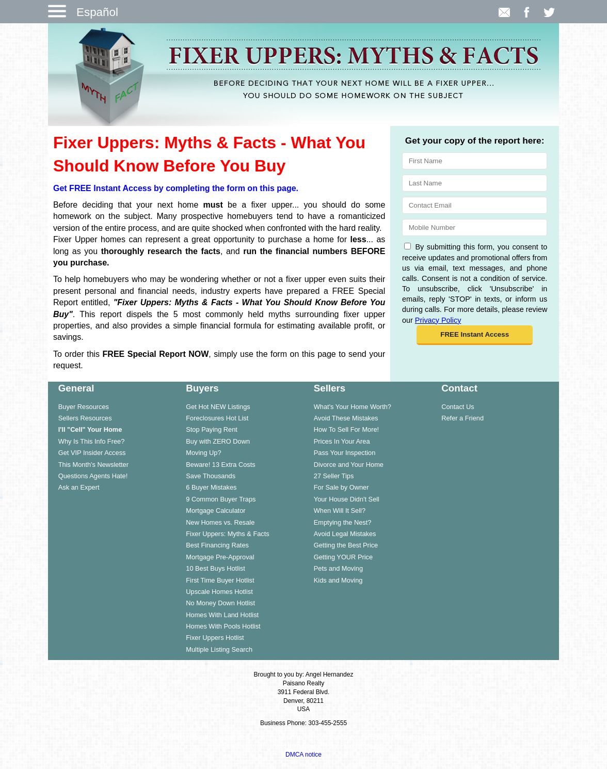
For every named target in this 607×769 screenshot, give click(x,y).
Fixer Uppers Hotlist (215, 637)
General (76, 388)
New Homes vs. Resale (220, 522)
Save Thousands (210, 476)
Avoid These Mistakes (346, 418)
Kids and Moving (338, 580)
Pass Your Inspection (345, 453)
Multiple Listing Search (219, 649)
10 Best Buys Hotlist (215, 568)
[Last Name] (474, 183)
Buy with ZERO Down (218, 441)
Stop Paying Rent (211, 429)
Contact (459, 388)
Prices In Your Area (342, 441)
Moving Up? (203, 453)
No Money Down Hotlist (220, 603)
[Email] (474, 205)
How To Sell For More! (346, 429)
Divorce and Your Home (349, 464)
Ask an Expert (79, 487)
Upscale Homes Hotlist (219, 591)
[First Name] (474, 160)
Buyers (202, 388)
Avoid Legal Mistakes (345, 534)
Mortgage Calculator (215, 510)
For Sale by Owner (341, 487)
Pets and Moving (338, 568)
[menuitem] (112, 406)
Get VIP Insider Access (92, 453)
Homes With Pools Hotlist (223, 626)
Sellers (329, 388)
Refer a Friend (462, 418)
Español (97, 12)
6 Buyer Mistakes (211, 487)
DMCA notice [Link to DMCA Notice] (303, 754)
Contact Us (457, 407)
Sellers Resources (85, 418)
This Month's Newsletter (93, 464)
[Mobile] (474, 227)
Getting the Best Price (346, 545)
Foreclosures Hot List (217, 418)
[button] (475, 335)
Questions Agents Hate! (92, 476)
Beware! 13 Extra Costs (220, 464)
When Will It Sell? (339, 510)
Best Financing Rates (217, 545)
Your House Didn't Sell (346, 499)
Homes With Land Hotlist (222, 615)
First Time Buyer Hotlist (220, 580)
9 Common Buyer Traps (220, 499)
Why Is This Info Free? (91, 441)
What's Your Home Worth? (352, 407)
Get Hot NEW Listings (218, 407)
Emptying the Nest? (343, 522)
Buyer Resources (83, 407)
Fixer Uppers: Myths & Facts (227, 534)
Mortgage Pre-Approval (220, 557)
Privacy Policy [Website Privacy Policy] (438, 320)
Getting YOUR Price (343, 557)
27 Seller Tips (334, 476)
